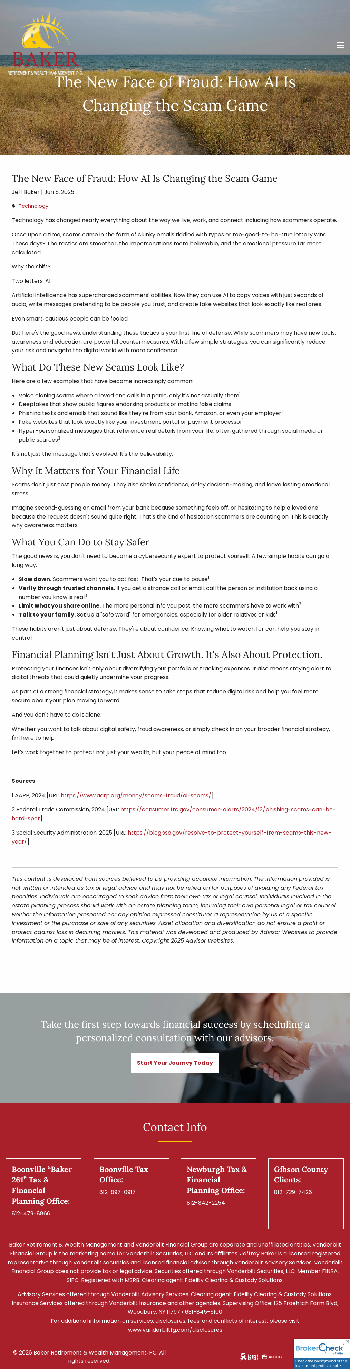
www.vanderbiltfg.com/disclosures (175, 1330)
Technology (33, 206)
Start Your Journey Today (175, 1063)
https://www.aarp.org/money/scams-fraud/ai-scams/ (136, 795)
